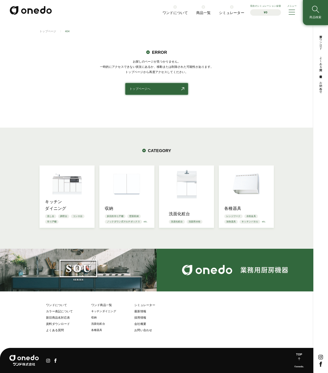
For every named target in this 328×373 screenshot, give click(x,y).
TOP (299, 354)
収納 (94, 317)
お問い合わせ (143, 330)
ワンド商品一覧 (101, 305)
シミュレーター (144, 305)
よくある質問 (55, 330)
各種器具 (96, 330)
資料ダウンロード (58, 324)
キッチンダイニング (103, 311)
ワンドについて (56, 305)
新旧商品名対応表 (58, 317)
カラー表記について (59, 311)
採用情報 (140, 317)
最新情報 (140, 311)
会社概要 (140, 324)
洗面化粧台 (98, 323)
